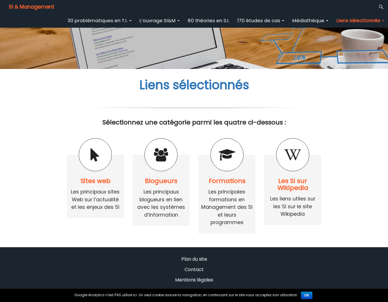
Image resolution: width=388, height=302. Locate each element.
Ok (306, 295)
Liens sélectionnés (358, 20)
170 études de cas (258, 20)
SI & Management (31, 6)
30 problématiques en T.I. (97, 20)
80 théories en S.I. (208, 20)
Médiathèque (308, 20)
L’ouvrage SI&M (158, 20)
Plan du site (194, 259)
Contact (194, 269)
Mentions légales (194, 280)
